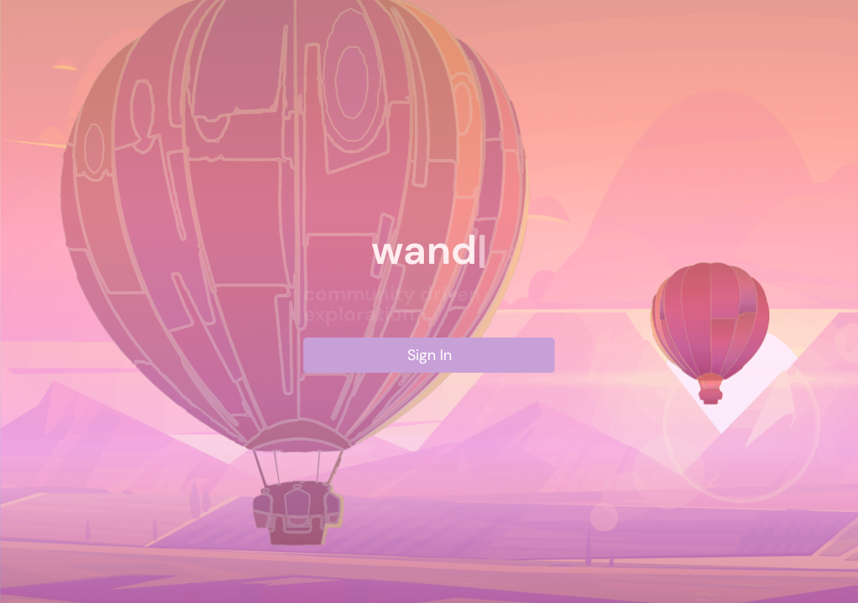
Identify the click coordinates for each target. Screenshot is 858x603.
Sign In (429, 355)
